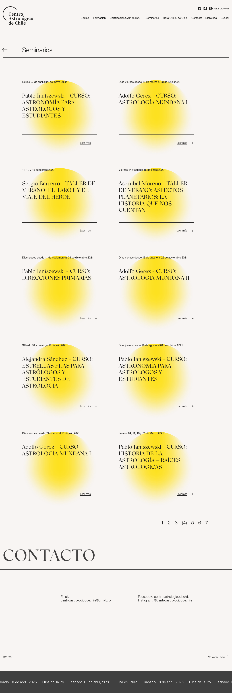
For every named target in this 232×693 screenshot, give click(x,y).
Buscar (225, 18)
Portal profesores (219, 9)
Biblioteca (211, 18)
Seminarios (152, 18)
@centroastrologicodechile (173, 600)
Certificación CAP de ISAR (126, 18)
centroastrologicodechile (171, 597)
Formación (99, 18)
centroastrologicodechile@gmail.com (87, 600)
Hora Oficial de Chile (175, 18)
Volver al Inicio (218, 657)
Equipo (85, 18)
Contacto (196, 18)
